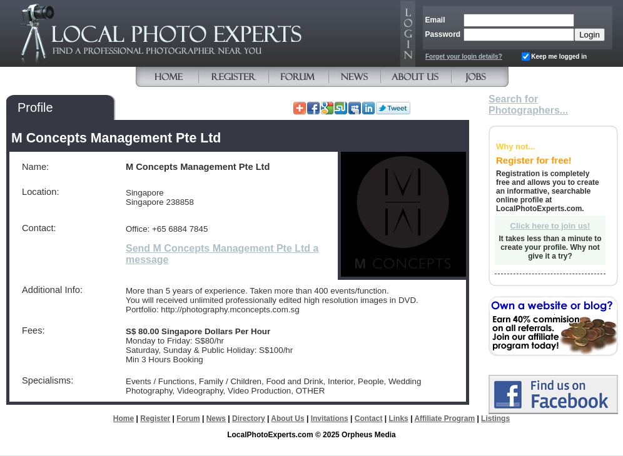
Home (123, 418)
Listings (495, 418)
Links (398, 418)
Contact (369, 418)
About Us (287, 418)
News (216, 418)
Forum (188, 418)
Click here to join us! (550, 225)
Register (155, 418)
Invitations (329, 418)
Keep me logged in (559, 56)
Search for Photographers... (528, 105)
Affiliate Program (444, 418)
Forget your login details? (463, 56)
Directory (248, 418)
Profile (35, 107)
